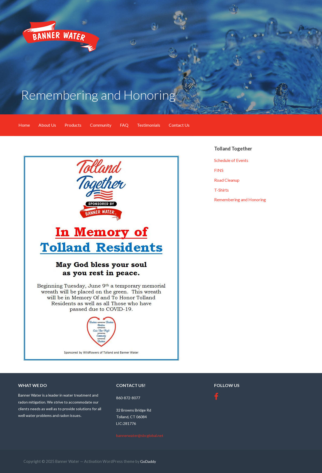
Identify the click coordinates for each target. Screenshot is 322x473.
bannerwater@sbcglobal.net (139, 435)
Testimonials (148, 124)
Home (24, 124)
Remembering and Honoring (240, 199)
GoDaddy (148, 461)
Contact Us (179, 124)
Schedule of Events (231, 160)
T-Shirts (221, 189)
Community (100, 124)
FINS (218, 170)
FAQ (124, 124)
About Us (47, 124)
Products (73, 124)
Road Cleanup (226, 180)
